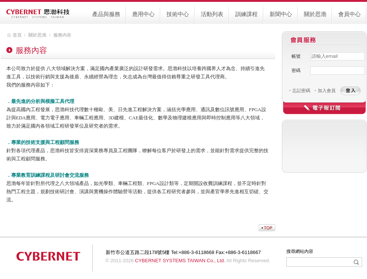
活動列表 (212, 14)
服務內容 (62, 35)
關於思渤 (315, 14)
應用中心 (143, 14)
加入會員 (327, 90)
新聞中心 (281, 14)
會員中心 (349, 14)
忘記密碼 (301, 90)
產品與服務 (106, 14)
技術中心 (178, 14)
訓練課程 (246, 14)
